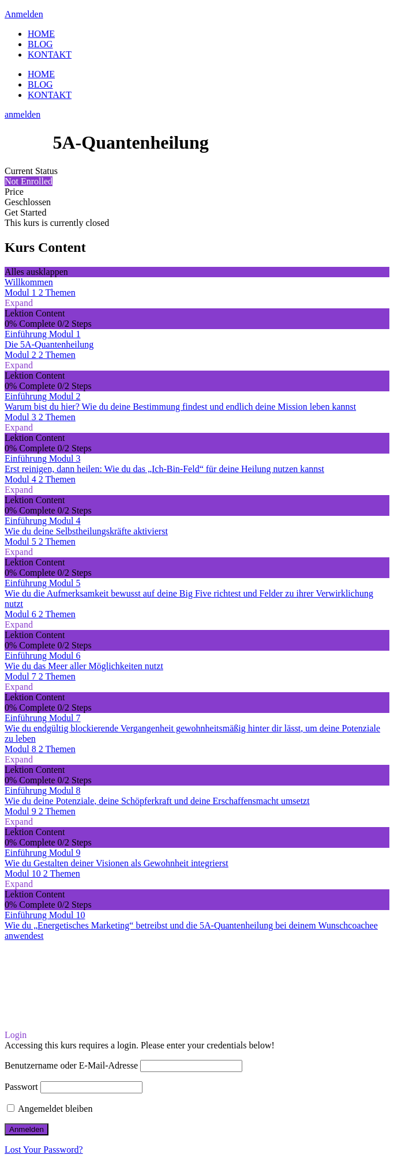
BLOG (40, 44)
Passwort (21, 1087)
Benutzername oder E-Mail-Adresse (71, 1065)
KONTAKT (50, 54)
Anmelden (24, 14)
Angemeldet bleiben (49, 1109)
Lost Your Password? (44, 1149)
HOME (41, 34)
